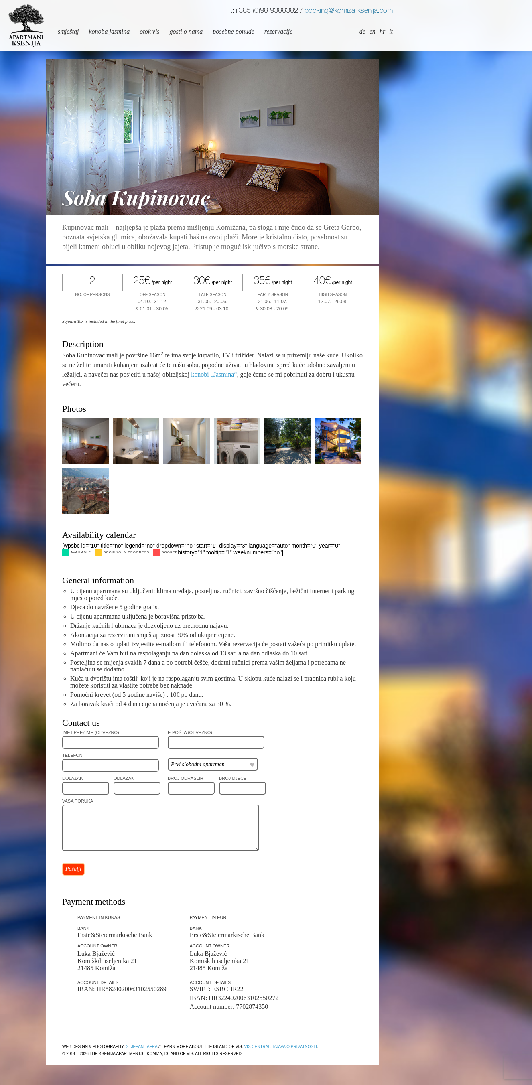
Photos (74, 409)
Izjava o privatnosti (295, 1046)
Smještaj (68, 31)
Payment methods (93, 901)
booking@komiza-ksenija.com (349, 11)
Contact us (81, 723)
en (373, 31)
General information (98, 580)
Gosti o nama (186, 31)
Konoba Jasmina (109, 31)
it (391, 31)
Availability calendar (99, 535)
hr (382, 31)
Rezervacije (278, 31)
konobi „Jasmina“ (214, 374)
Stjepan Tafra (141, 1046)
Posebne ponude (233, 31)
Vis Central (257, 1046)
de (362, 31)
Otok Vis (149, 31)
